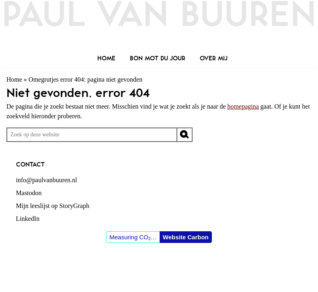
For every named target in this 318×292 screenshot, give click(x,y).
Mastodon (29, 192)
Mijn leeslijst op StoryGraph (53, 205)
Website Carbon (186, 237)
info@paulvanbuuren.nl (46, 180)
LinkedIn (28, 218)
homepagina (243, 106)
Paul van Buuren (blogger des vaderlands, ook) (159, 25)
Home (14, 79)
